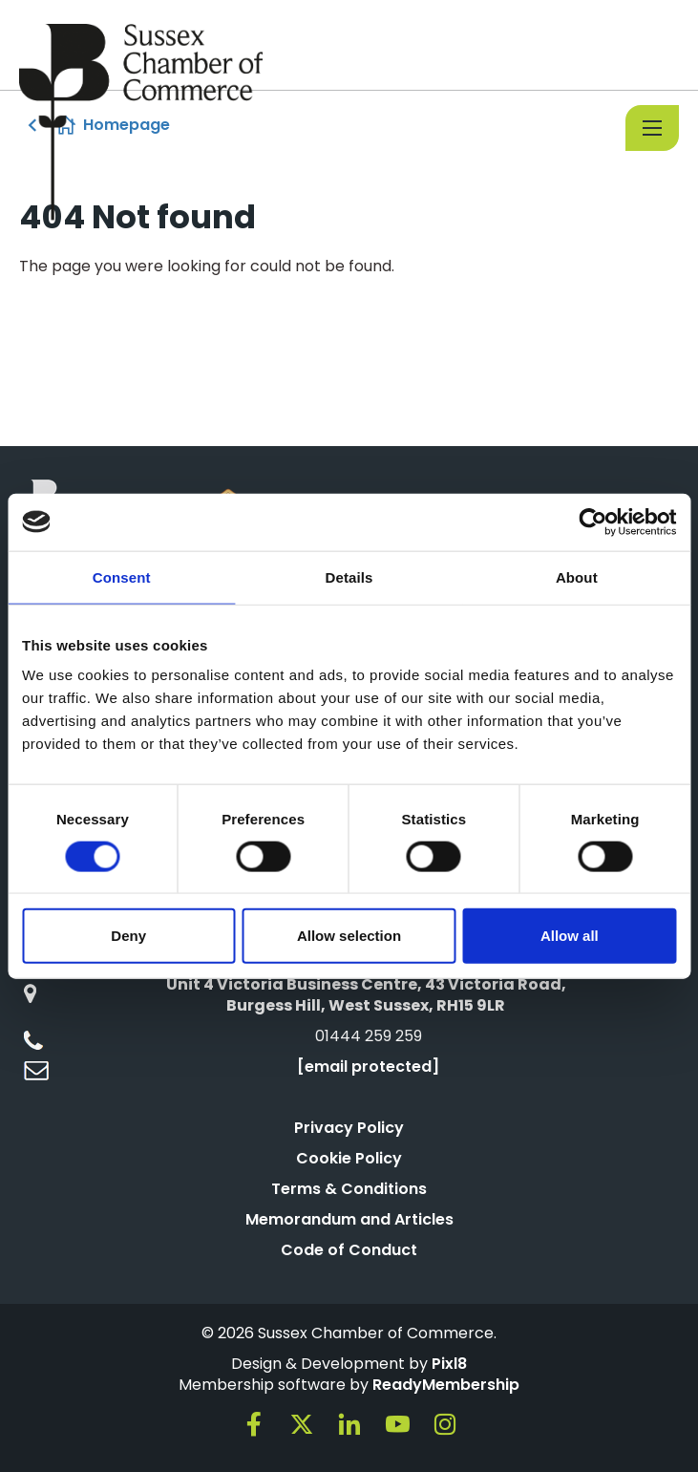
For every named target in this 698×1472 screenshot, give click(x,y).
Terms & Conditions (349, 1189)
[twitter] (302, 1424)
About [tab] (577, 576)
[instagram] (445, 1424)
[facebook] (254, 1424)
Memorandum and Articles (349, 1219)
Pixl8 (449, 1364)
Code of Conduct (349, 1250)
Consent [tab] (122, 576)
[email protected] (368, 1066)
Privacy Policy (349, 1128)
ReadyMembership (445, 1385)
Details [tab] (349, 576)
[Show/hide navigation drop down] (652, 128)
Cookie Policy (349, 1158)
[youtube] (397, 1424)
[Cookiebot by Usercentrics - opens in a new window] (592, 521)
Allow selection (349, 936)
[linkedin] (349, 1424)
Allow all (569, 936)
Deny (128, 936)
